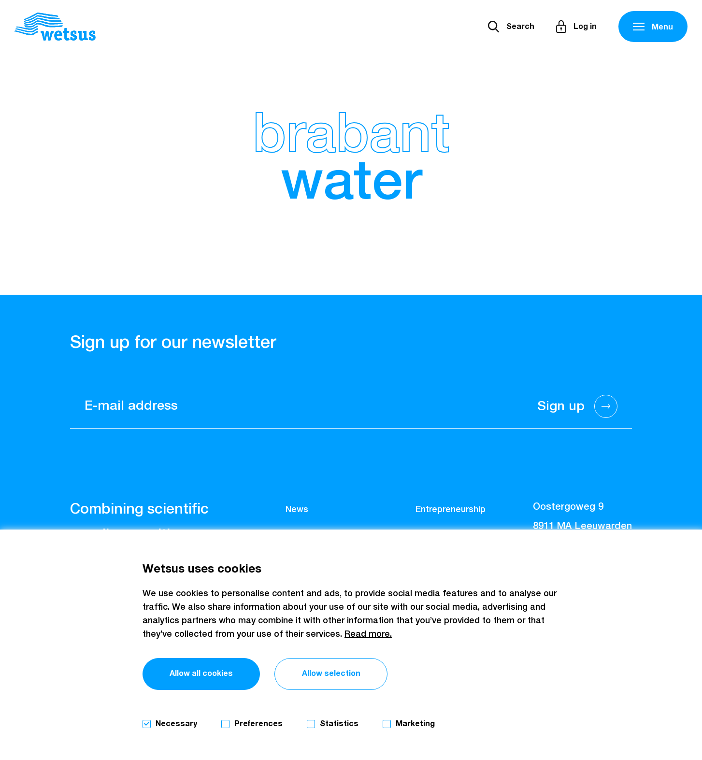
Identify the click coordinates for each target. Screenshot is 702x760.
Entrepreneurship (450, 509)
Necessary (176, 724)
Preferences (258, 724)
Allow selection (331, 673)
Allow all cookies (201, 673)
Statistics (339, 724)
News (297, 509)
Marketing (415, 724)
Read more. (368, 634)
